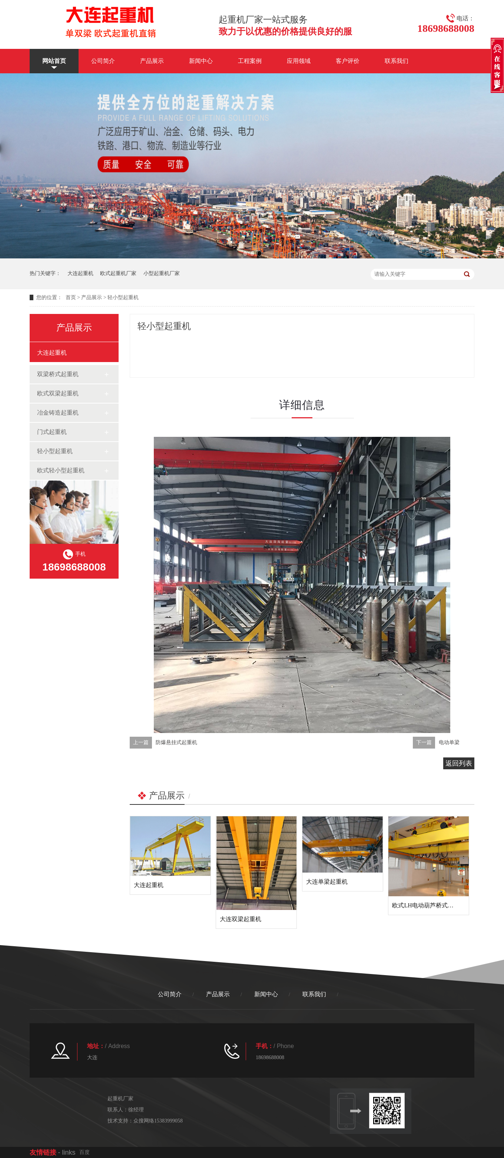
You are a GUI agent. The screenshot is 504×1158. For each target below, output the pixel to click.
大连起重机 (80, 273)
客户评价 (347, 61)
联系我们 (396, 61)
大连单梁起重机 (327, 881)
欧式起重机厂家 (118, 273)
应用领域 (299, 61)
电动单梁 (449, 742)
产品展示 (152, 61)
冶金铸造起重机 (58, 412)
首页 (71, 297)
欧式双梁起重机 (58, 393)
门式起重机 (52, 432)
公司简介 (103, 61)
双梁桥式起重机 (58, 374)
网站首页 (54, 61)
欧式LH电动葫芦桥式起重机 (428, 905)
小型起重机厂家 (161, 273)
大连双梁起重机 (240, 919)
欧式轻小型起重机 (60, 470)
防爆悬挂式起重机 (176, 742)
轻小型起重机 (123, 297)
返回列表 (458, 763)
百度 (84, 1152)
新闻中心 (201, 61)
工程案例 (250, 61)
